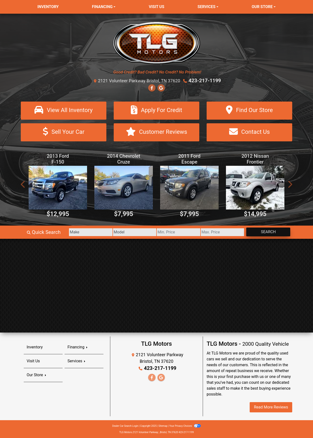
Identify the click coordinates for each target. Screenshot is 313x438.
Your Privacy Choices (185, 425)
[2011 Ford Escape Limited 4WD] (189, 187)
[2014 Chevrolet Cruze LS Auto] (123, 187)
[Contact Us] (249, 132)
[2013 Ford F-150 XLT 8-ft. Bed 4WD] (58, 187)
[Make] (83, 232)
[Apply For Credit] (156, 110)
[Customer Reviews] (156, 132)
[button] (23, 184)
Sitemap (163, 425)
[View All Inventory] (63, 110)
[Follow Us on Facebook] (152, 88)
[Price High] (220, 232)
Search (267, 231)
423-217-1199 (205, 80)
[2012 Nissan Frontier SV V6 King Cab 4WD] (255, 187)
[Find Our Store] (249, 110)
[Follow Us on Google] (161, 88)
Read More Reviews (271, 407)
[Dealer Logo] (156, 42)
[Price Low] (174, 232)
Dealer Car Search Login (125, 425)
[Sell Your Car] (63, 132)
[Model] (128, 232)
